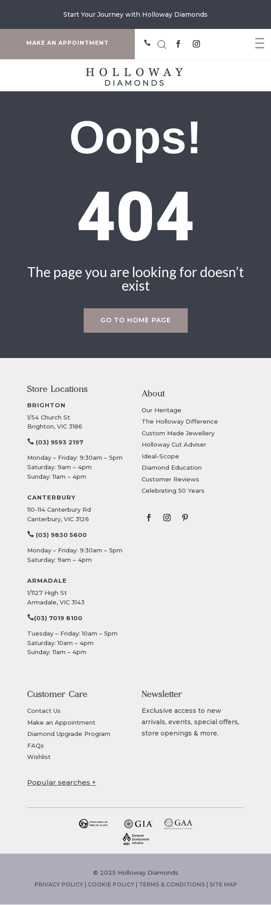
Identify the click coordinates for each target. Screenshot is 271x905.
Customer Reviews (170, 479)
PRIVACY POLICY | (61, 884)
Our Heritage (161, 410)
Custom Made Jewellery (178, 433)
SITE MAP (223, 884)
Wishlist (39, 756)
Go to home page (135, 320)
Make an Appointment (61, 722)
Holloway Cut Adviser (174, 444)
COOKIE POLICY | (113, 884)
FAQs (35, 745)
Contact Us (44, 710)
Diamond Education (172, 467)
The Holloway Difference (180, 421)
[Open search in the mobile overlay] (161, 43)
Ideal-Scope (160, 456)
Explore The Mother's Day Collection (135, 14)
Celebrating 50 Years (173, 490)
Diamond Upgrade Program (68, 733)
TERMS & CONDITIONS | (174, 884)
